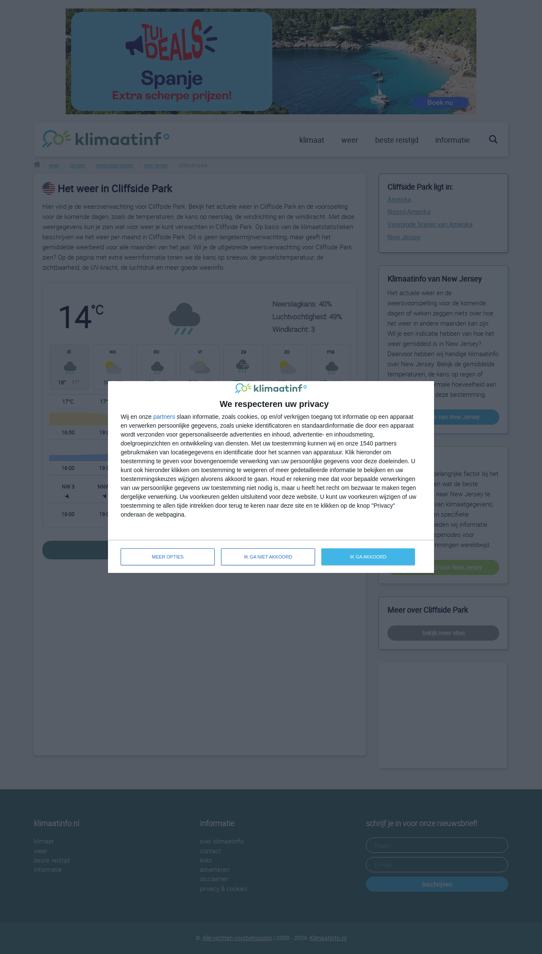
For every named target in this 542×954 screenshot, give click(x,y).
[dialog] (271, 477)
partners (164, 417)
